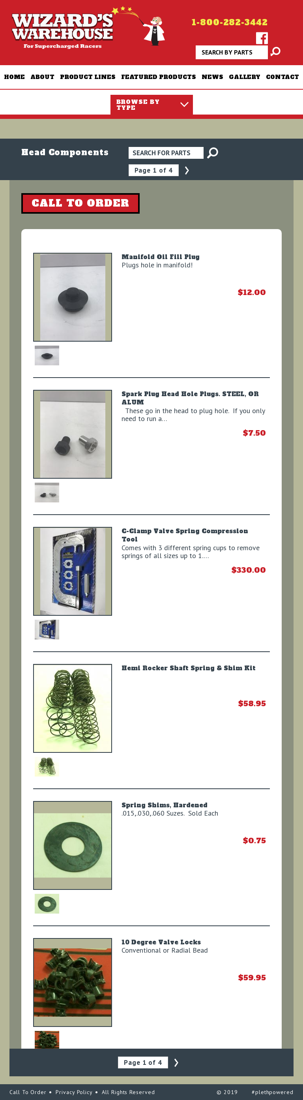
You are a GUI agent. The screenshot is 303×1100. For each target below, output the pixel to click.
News (212, 77)
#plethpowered (273, 1092)
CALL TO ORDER (80, 203)
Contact (282, 77)
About (42, 77)
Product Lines (88, 77)
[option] (72, 297)
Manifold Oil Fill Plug (161, 257)
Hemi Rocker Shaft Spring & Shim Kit (189, 668)
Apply (271, 55)
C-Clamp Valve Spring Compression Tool (185, 535)
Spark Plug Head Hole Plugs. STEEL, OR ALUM (190, 398)
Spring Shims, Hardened (165, 805)
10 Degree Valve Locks (161, 942)
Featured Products (158, 77)
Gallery (244, 77)
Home (14, 77)
